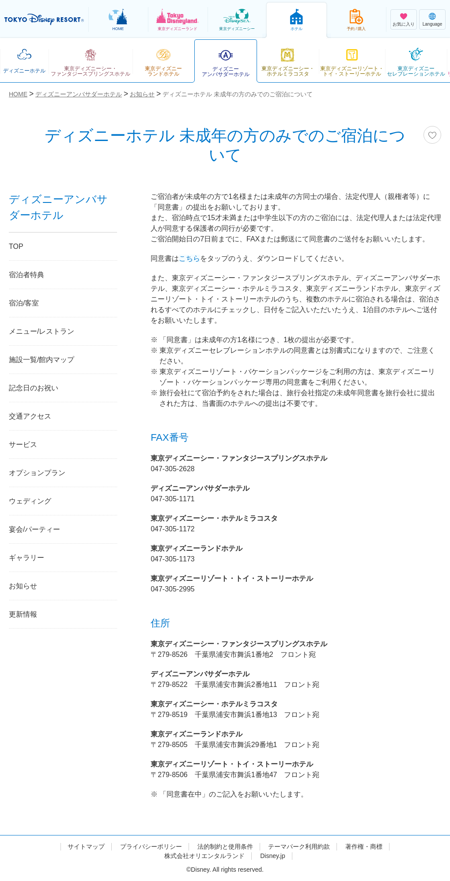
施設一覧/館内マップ (41, 359)
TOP (16, 246)
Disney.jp (272, 855)
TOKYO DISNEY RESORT (44, 19)
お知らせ (23, 586)
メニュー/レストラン (41, 331)
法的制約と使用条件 (225, 846)
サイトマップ (86, 846)
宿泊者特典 (26, 274)
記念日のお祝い (33, 388)
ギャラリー (26, 557)
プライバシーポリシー (151, 846)
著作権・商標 (363, 846)
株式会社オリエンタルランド (204, 855)
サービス (23, 444)
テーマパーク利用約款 (299, 846)
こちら (189, 258)
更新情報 (23, 614)
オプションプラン (37, 473)
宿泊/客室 (24, 303)
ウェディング (30, 501)
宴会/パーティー (34, 529)
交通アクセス (30, 416)
